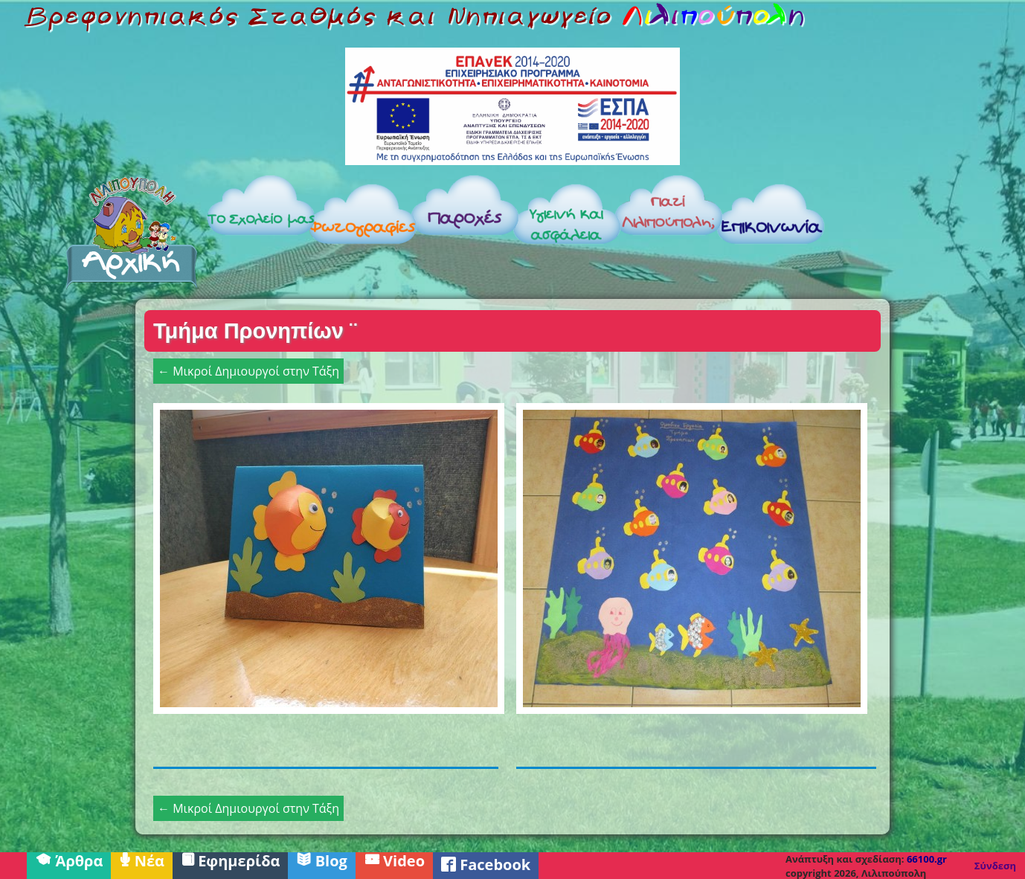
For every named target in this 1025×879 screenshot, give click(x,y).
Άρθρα (69, 859)
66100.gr (927, 859)
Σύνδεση (995, 865)
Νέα (141, 859)
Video (394, 859)
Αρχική (131, 232)
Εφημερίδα (230, 859)
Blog (321, 859)
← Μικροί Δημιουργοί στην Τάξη (248, 371)
